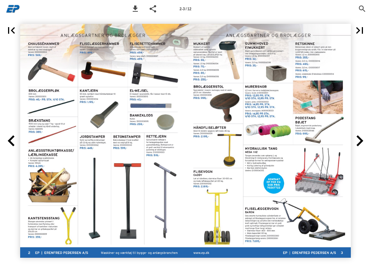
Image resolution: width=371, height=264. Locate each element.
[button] (135, 9)
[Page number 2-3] (185, 9)
